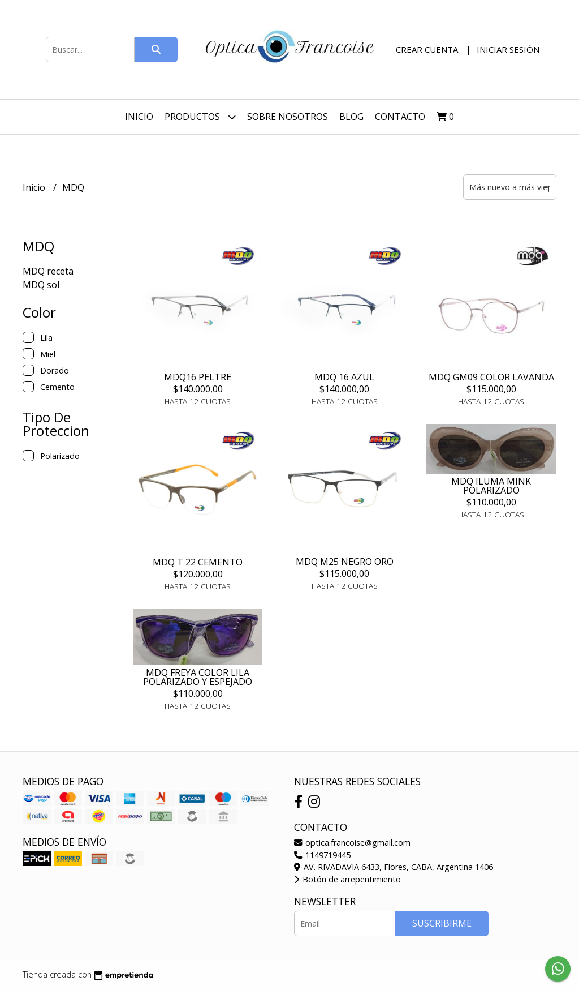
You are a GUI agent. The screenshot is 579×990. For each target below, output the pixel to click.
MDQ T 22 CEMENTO (198, 562)
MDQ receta (48, 271)
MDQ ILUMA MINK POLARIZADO (491, 485)
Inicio (139, 116)
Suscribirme (442, 923)
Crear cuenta (427, 49)
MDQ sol (41, 284)
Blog (351, 116)
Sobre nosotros (287, 116)
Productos (200, 117)
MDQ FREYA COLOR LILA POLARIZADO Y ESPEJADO (197, 677)
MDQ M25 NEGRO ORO (345, 561)
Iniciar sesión (508, 49)
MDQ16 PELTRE (197, 377)
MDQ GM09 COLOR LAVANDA (491, 377)
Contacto (400, 116)
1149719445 (322, 855)
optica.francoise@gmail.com (352, 842)
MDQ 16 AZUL (344, 377)
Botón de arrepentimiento (347, 879)
